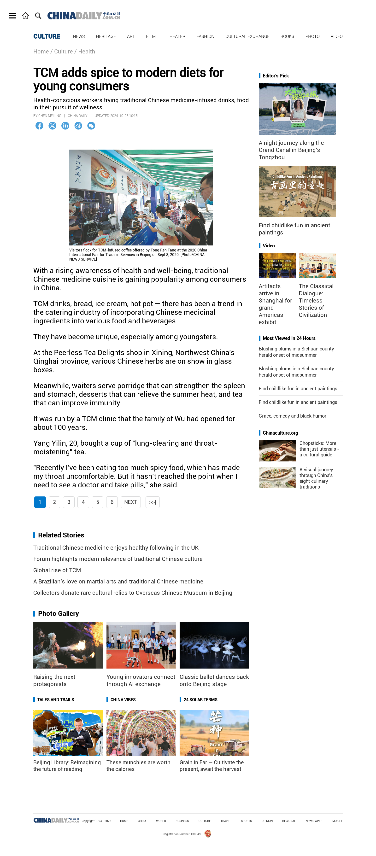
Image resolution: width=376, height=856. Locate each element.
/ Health (84, 51)
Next (130, 502)
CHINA (142, 821)
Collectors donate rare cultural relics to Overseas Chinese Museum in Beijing (132, 592)
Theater (176, 36)
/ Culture (61, 51)
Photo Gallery (58, 613)
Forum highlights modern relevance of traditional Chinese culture (118, 559)
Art (131, 36)
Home (41, 51)
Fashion (205, 36)
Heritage (106, 36)
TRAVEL (226, 821)
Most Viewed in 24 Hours (289, 338)
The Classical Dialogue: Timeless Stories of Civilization (316, 300)
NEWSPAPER (314, 821)
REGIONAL (289, 821)
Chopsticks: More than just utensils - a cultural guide (319, 449)
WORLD (161, 821)
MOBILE (337, 821)
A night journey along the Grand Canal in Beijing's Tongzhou (291, 150)
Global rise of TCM (57, 570)
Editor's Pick (276, 76)
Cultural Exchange (247, 36)
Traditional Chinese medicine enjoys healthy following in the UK (116, 547)
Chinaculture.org (280, 433)
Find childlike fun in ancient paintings (298, 388)
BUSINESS (182, 821)
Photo (313, 36)
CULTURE (46, 36)
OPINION (267, 821)
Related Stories (61, 535)
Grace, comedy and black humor (292, 416)
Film (151, 36)
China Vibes (123, 699)
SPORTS (246, 821)
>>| (152, 502)
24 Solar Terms (200, 699)
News (79, 36)
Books (287, 36)
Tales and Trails (55, 699)
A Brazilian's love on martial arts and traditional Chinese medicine (118, 581)
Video (337, 36)
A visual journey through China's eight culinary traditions (316, 478)
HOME (124, 821)
